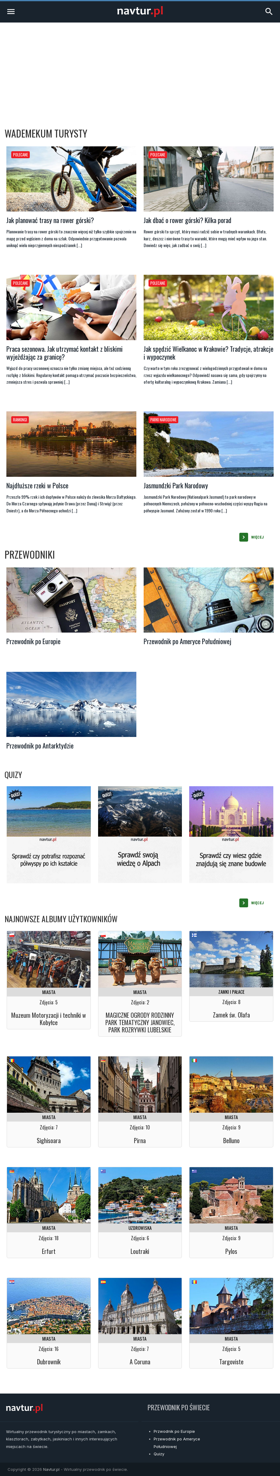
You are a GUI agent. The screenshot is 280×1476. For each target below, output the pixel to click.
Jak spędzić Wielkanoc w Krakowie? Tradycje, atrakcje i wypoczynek (208, 352)
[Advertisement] (140, 68)
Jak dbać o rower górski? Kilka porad (187, 220)
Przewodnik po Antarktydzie (39, 745)
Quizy (159, 1453)
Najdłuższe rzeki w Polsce (37, 485)
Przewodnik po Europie (33, 641)
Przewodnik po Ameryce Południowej (187, 641)
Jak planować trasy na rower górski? (50, 220)
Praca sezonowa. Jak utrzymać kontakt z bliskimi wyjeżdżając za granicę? (64, 352)
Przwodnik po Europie (174, 1431)
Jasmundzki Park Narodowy (176, 485)
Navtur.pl (51, 1469)
